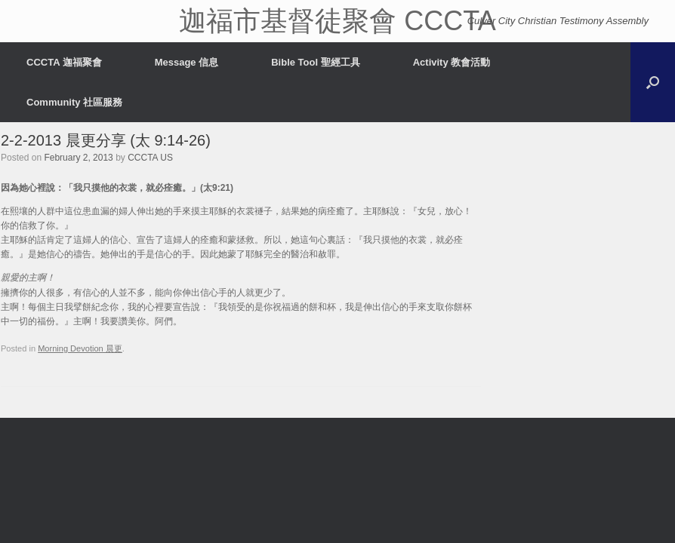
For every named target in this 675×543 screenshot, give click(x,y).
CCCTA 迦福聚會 (64, 62)
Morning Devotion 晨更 (80, 348)
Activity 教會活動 (452, 62)
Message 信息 (187, 62)
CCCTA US (150, 157)
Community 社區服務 (74, 102)
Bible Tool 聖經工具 (315, 62)
